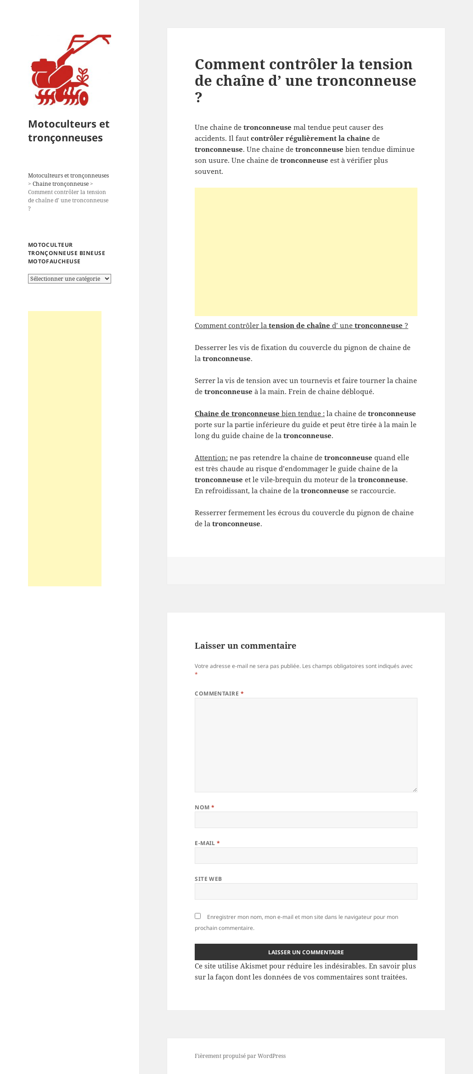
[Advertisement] (64, 448)
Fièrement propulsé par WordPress (240, 1056)
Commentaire (219, 693)
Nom (204, 807)
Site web (208, 879)
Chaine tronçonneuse (61, 184)
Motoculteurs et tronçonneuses (69, 130)
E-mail (207, 843)
